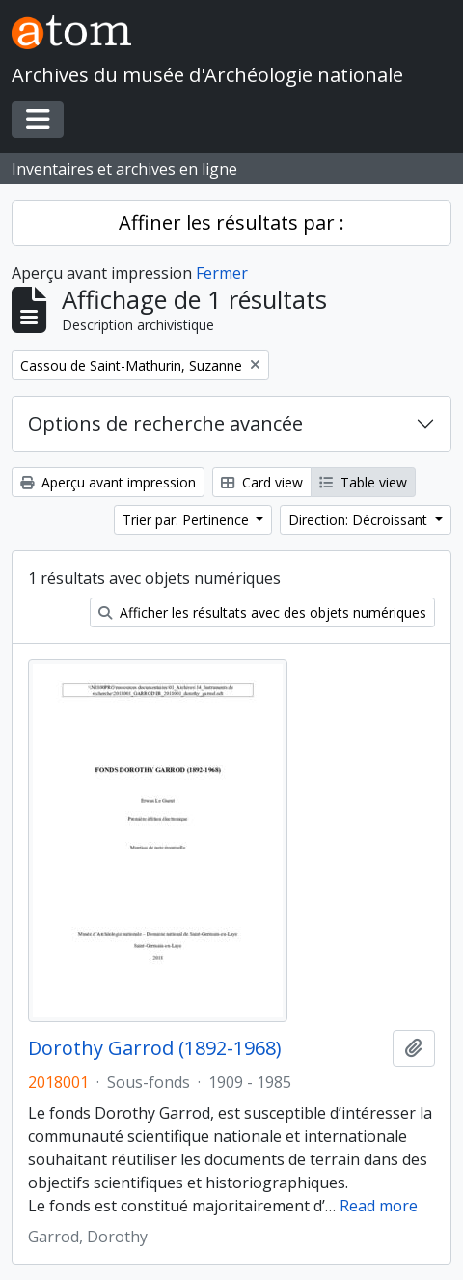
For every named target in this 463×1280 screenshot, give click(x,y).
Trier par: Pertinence (188, 520)
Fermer (222, 273)
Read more (379, 1205)
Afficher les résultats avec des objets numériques (262, 612)
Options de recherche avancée (165, 423)
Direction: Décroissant (359, 520)
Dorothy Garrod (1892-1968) (155, 1048)
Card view (262, 482)
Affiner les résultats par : (231, 222)
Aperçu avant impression (108, 482)
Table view (363, 482)
